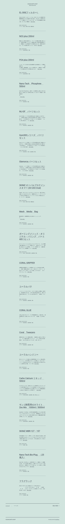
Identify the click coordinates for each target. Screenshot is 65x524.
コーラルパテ (25, 286)
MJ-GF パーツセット (29, 111)
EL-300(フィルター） (29, 12)
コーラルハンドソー (28, 354)
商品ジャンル (37, 394)
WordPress (57, 519)
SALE (24, 26)
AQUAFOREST (25, 73)
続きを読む (33, 21)
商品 (29, 26)
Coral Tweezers (27, 332)
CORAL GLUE (25, 310)
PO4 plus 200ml (26, 60)
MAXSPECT (25, 101)
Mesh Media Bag (28, 211)
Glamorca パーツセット (30, 161)
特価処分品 (32, 26)
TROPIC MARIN (25, 394)
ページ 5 (16, 505)
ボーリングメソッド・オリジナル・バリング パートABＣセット (32, 236)
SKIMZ (27, 26)
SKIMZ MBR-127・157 (29, 431)
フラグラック (25, 481)
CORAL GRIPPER (27, 263)
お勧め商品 (29, 125)
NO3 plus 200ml (26, 36)
